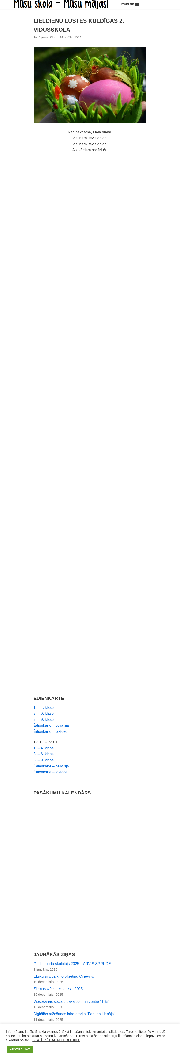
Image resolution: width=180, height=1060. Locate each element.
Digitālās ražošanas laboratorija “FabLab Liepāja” (74, 1015)
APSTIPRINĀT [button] (20, 1049)
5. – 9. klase (44, 720)
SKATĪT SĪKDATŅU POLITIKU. (56, 1040)
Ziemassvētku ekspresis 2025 (58, 990)
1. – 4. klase (44, 708)
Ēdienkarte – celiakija (51, 726)
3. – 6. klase (44, 714)
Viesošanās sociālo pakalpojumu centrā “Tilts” (72, 1002)
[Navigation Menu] (130, 5)
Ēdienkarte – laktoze (51, 732)
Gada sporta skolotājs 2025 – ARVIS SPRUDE (72, 964)
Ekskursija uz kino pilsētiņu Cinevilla (64, 977)
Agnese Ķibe (47, 38)
